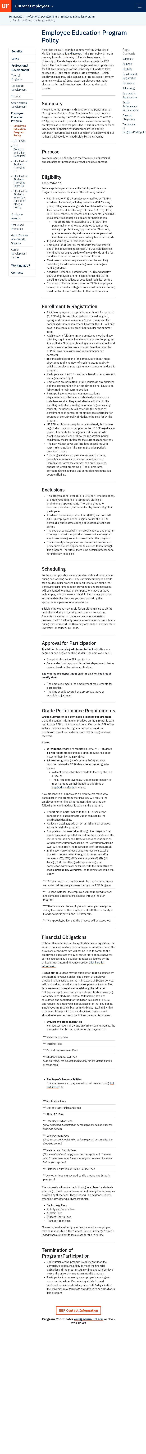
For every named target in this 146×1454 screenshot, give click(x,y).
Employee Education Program (77, 16)
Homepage (15, 16)
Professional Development (41, 16)
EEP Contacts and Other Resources (20, 151)
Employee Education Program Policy (20, 130)
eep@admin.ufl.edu (63, 787)
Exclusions (128, 83)
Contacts (17, 272)
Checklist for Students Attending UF (21, 166)
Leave (15, 58)
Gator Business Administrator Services (19, 239)
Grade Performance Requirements (130, 106)
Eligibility (127, 69)
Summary (128, 58)
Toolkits (15, 96)
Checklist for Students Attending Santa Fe (21, 181)
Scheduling (129, 88)
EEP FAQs (19, 140)
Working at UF (20, 265)
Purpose (127, 63)
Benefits (16, 51)
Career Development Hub (19, 253)
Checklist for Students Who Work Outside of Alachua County (21, 199)
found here (71, 53)
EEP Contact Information (78, 1310)
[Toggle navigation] (139, 6)
